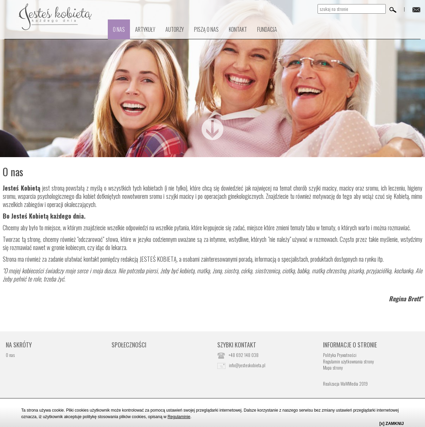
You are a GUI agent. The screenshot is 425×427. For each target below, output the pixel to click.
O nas (119, 29)
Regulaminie (178, 416)
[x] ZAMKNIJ (391, 423)
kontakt (238, 29)
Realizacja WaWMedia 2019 (345, 383)
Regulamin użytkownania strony (348, 361)
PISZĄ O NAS (206, 29)
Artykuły (145, 29)
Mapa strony (333, 367)
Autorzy (174, 29)
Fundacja (267, 29)
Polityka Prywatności (339, 355)
